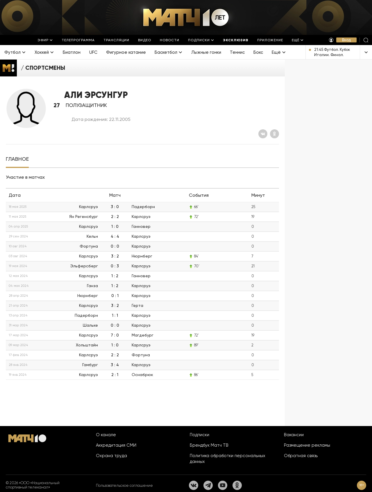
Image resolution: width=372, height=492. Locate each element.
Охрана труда (111, 455)
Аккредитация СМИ (116, 445)
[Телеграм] (208, 485)
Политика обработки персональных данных (227, 458)
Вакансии (294, 434)
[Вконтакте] (262, 133)
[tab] (17, 159)
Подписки (199, 434)
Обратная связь (301, 455)
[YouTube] (222, 485)
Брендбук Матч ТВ (209, 445)
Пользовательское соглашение (124, 485)
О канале (106, 434)
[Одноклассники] (274, 133)
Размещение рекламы (307, 445)
